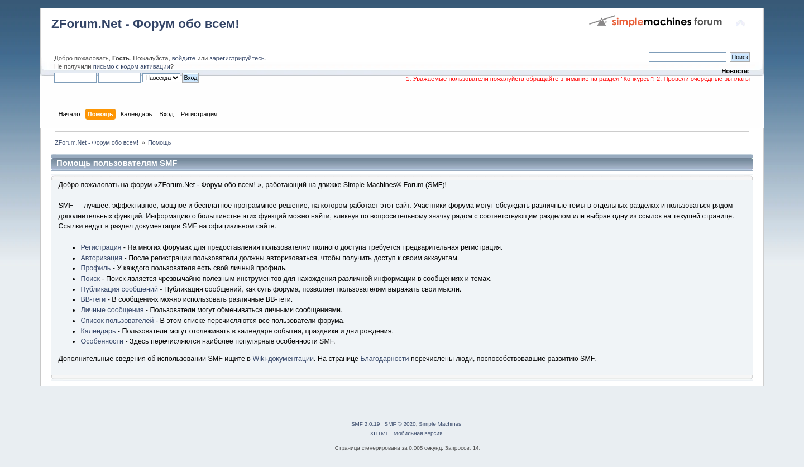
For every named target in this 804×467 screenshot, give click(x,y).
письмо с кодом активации (131, 66)
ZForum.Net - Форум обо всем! (145, 24)
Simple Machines (440, 424)
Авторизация (101, 258)
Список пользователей (117, 321)
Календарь (98, 331)
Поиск (90, 279)
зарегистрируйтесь (236, 58)
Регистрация (100, 247)
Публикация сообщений (118, 289)
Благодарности (384, 359)
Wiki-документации (283, 359)
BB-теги (93, 299)
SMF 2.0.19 (365, 424)
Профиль (95, 268)
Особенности (101, 341)
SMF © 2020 (400, 424)
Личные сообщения (111, 310)
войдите (183, 58)
